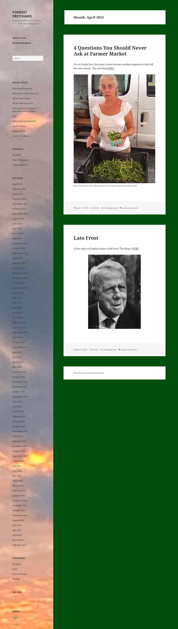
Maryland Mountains (22, 88)
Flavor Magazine (20, 160)
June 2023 (17, 223)
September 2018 (20, 332)
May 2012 (17, 530)
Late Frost (86, 238)
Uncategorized (19, 574)
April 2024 (17, 194)
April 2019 (17, 312)
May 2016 (17, 367)
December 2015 (19, 382)
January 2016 (18, 377)
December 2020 (19, 243)
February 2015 (19, 416)
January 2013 (18, 495)
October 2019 (18, 283)
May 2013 (17, 475)
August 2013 (18, 461)
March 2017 (18, 362)
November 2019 (19, 278)
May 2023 (17, 228)
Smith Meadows (20, 165)
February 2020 (19, 263)
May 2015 (17, 406)
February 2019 (19, 322)
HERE (136, 248)
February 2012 (19, 545)
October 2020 (18, 248)
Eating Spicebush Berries (24, 121)
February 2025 (19, 189)
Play (14, 116)
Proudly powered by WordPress (89, 373)
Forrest (96, 208)
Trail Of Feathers (20, 136)
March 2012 (18, 540)
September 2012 (20, 515)
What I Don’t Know (21, 98)
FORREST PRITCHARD (22, 14)
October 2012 (18, 510)
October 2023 (18, 208)
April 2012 (17, 535)
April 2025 (17, 184)
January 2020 (18, 268)
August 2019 (18, 293)
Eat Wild (16, 155)
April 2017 (17, 357)
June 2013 (17, 471)
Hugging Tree (18, 131)
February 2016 (19, 372)
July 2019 (16, 297)
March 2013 (18, 485)
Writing (16, 579)
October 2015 (18, 391)
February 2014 (19, 441)
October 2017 (18, 342)
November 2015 (19, 386)
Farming (16, 564)
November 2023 (19, 203)
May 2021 (17, 238)
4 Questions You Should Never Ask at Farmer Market (110, 50)
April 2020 (17, 258)
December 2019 (19, 273)
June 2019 (17, 302)
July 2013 (16, 466)
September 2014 (20, 431)
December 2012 (19, 500)
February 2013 (19, 490)
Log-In (15, 617)
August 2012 (18, 520)
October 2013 (18, 451)
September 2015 (20, 396)
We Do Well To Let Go (22, 103)
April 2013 (17, 480)
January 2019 (18, 327)
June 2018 (17, 337)
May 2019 (17, 307)
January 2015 (18, 421)
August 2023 (18, 218)
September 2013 (20, 456)
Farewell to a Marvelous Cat (25, 93)
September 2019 (20, 288)
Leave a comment (130, 208)
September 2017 (20, 347)
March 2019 (18, 317)
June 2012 (17, 525)
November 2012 (19, 505)
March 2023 (18, 233)
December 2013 (19, 446)
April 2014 (17, 436)
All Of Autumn (19, 126)
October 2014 (18, 426)
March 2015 (18, 411)
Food (14, 569)
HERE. (111, 68)
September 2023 (20, 213)
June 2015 (17, 401)
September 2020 (20, 253)
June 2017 (17, 352)
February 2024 (19, 199)
